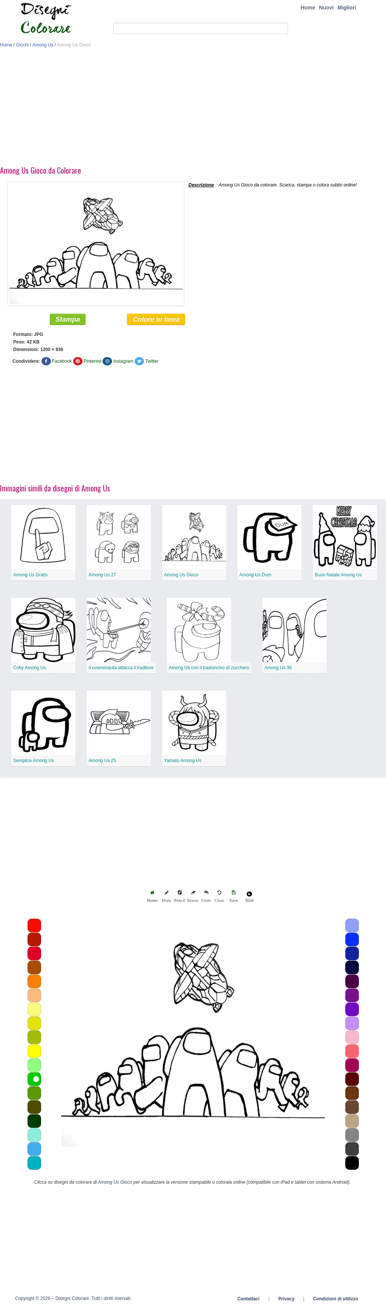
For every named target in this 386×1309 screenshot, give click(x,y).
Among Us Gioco (181, 575)
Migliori (346, 8)
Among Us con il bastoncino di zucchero (209, 667)
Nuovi (326, 8)
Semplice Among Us (33, 760)
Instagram (123, 361)
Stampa (67, 319)
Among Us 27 (102, 575)
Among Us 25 (102, 760)
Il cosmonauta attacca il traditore (121, 667)
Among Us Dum (255, 575)
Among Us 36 (278, 667)
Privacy (286, 1298)
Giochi (22, 45)
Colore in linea (156, 319)
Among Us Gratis (30, 575)
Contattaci (248, 1298)
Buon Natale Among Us (338, 575)
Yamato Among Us (182, 760)
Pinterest (92, 361)
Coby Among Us (29, 667)
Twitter (151, 361)
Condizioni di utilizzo (335, 1298)
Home (307, 8)
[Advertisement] (193, 109)
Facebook (62, 361)
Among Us (42, 45)
